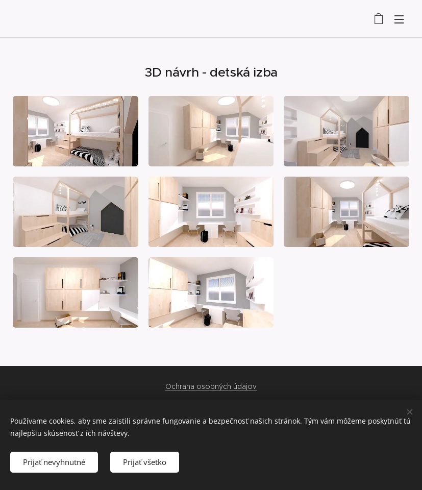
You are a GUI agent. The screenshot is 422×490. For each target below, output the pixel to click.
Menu (399, 19)
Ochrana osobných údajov (211, 386)
